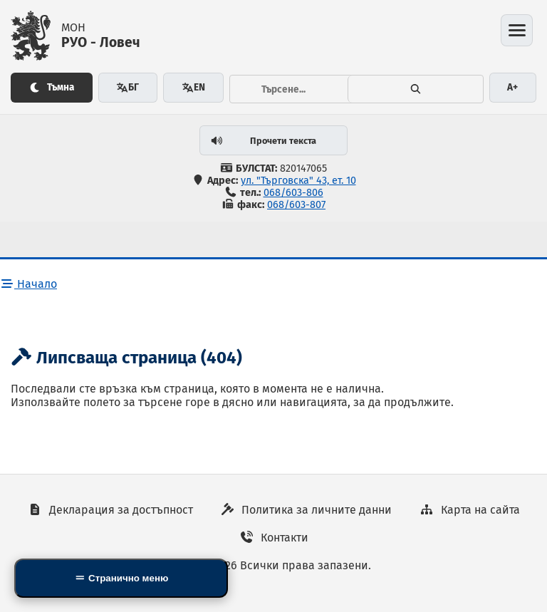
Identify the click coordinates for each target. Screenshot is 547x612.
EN (193, 87)
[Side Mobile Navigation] (121, 578)
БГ (127, 87)
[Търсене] (415, 89)
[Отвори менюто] (517, 30)
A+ (512, 87)
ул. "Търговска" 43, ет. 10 (298, 181)
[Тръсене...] (289, 89)
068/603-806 (293, 193)
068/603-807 (296, 205)
